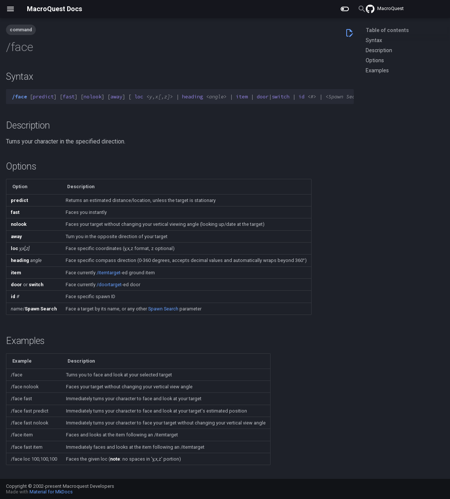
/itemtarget (109, 272)
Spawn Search (163, 309)
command (21, 29)
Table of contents (387, 30)
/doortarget (109, 284)
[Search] (310, 9)
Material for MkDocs (51, 492)
